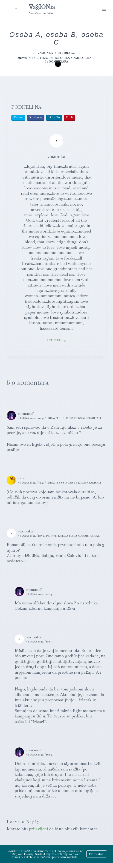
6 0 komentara (56, 61)
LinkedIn (54, 117)
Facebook (35, 117)
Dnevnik (24, 58)
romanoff (26, 413)
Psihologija (59, 58)
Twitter (18, 117)
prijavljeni (38, 828)
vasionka (25, 531)
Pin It (69, 117)
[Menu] (104, 9)
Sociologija (81, 58)
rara (21, 478)
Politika (39, 58)
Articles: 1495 (56, 340)
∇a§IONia (42, 6)
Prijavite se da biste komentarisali (73, 418)
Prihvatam (96, 854)
